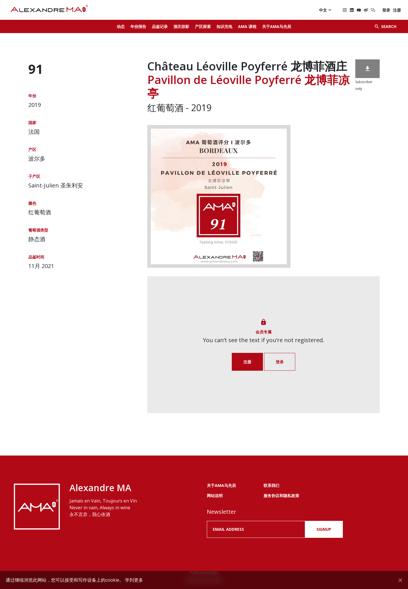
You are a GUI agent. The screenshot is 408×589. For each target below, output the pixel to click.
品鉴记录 (160, 26)
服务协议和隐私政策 (281, 495)
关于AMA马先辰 (276, 26)
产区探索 (203, 26)
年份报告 (138, 26)
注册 (397, 10)
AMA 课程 (247, 26)
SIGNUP (323, 529)
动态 (121, 26)
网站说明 (215, 495)
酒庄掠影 (181, 26)
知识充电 (224, 26)
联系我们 (271, 485)
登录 (386, 10)
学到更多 (134, 580)
